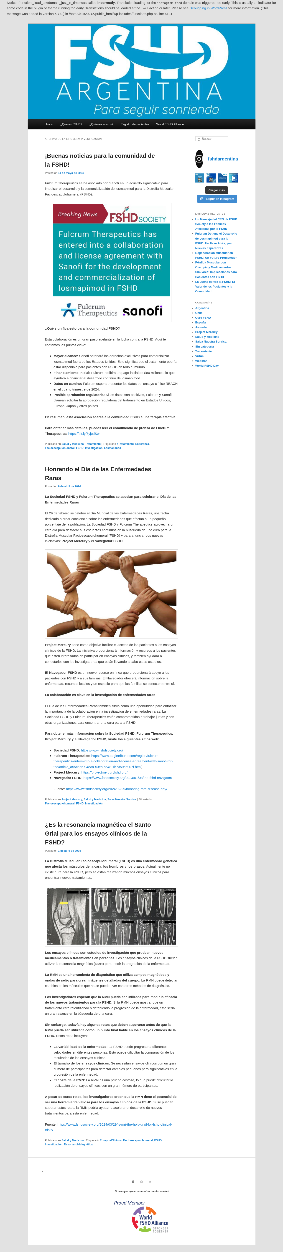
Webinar (201, 361)
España (200, 322)
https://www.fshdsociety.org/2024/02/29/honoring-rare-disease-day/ (116, 789)
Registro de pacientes (134, 124)
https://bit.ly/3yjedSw (83, 434)
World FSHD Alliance (170, 124)
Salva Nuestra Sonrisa (121, 799)
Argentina (202, 308)
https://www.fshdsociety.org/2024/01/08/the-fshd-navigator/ (128, 778)
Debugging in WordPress (208, 8)
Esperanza (142, 444)
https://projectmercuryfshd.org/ (105, 772)
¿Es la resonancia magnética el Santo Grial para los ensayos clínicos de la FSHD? (98, 833)
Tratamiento (93, 444)
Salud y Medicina (72, 444)
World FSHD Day (207, 365)
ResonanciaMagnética (78, 1144)
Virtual (199, 356)
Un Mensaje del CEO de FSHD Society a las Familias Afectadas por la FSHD (216, 224)
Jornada (201, 327)
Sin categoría (204, 346)
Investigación (94, 448)
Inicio (49, 124)
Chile (199, 313)
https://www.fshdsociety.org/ (102, 750)
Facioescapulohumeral (60, 448)
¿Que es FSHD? (71, 124)
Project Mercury (71, 799)
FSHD (80, 448)
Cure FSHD (203, 317)
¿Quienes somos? (101, 124)
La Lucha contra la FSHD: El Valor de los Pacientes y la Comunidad (215, 286)
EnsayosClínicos (111, 1140)
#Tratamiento (125, 444)
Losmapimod (112, 448)
